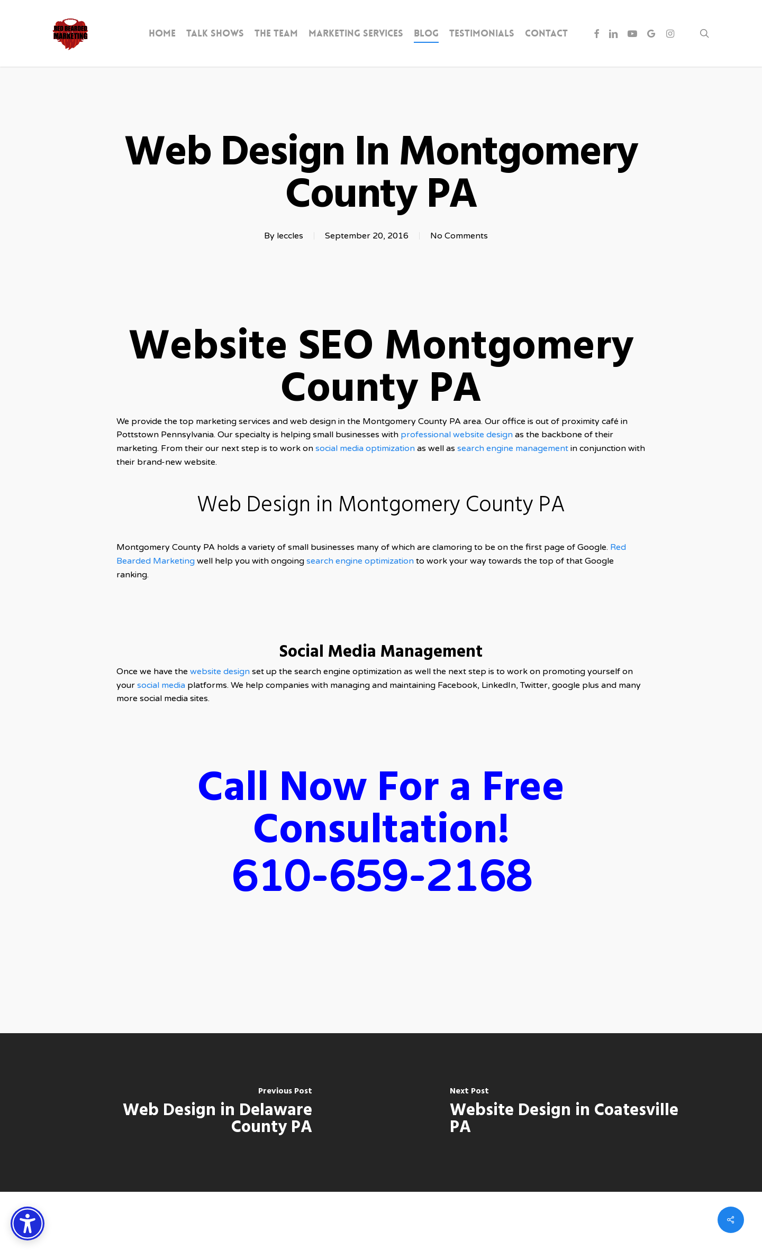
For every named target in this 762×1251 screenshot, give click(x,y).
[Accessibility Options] (27, 1223)
